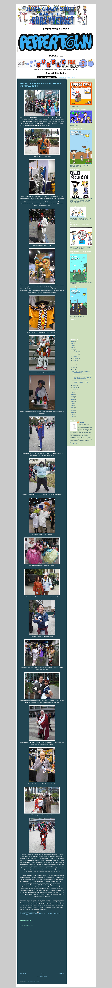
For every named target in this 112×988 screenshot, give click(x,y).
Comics (37, 913)
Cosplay (41, 913)
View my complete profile (76, 443)
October (75, 356)
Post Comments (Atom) (33, 981)
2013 (72, 410)
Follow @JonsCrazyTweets (66, 78)
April (74, 369)
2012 (72, 412)
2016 (72, 403)
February (75, 387)
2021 (72, 392)
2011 (72, 414)
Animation (25, 913)
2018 (72, 399)
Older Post (61, 973)
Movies (51, 913)
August (75, 360)
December (75, 351)
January (75, 389)
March (74, 385)
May (74, 367)
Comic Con (31, 913)
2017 (72, 401)
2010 (72, 416)
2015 (72, 405)
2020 (72, 394)
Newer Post (23, 973)
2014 (72, 407)
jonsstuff (82, 422)
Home (42, 973)
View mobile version (42, 976)
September (76, 358)
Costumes (46, 913)
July (74, 362)
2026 (72, 341)
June (74, 365)
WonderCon (57, 913)
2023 (72, 347)
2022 (72, 350)
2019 (72, 397)
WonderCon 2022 (24, 914)
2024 (72, 345)
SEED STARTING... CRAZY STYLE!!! (82, 375)
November (75, 354)
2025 (72, 343)
